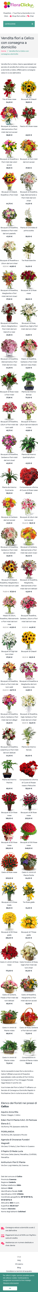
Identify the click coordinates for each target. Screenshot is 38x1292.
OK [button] (10, 1288)
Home (3, 51)
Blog (19, 1268)
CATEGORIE (19, 24)
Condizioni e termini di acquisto (19, 1271)
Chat (30, 16)
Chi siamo (19, 1264)
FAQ (19, 1260)
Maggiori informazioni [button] (11, 1283)
